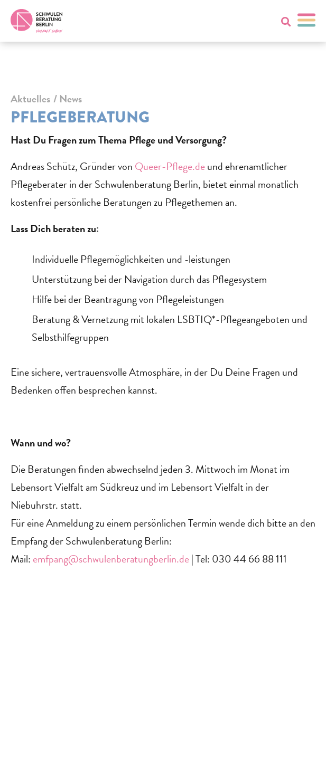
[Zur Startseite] (37, 21)
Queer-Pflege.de (170, 166)
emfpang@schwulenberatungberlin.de (111, 559)
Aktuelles (30, 99)
